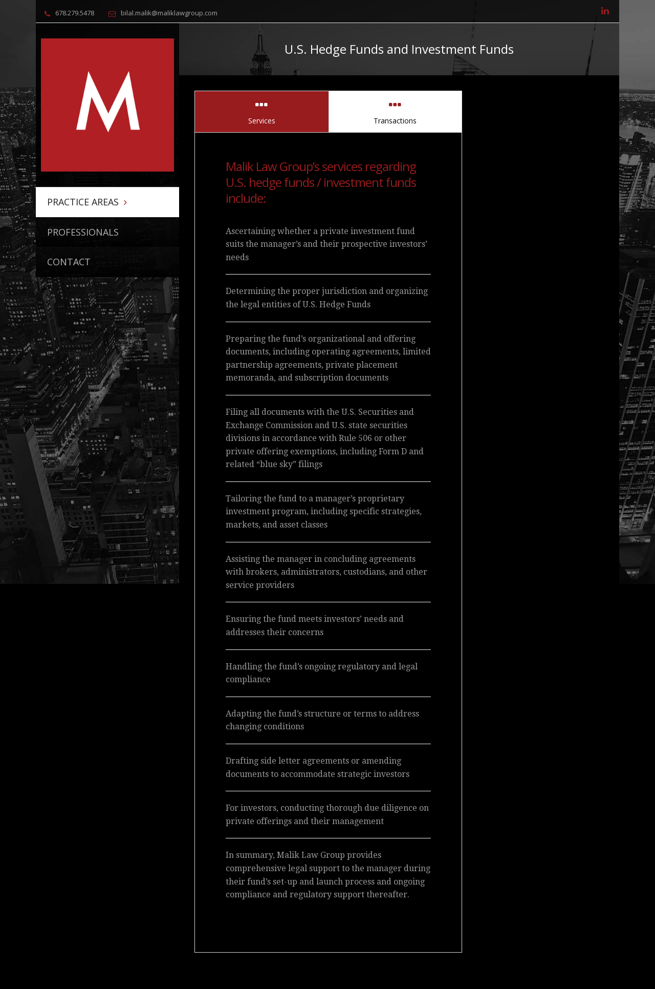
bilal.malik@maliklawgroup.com (169, 12)
